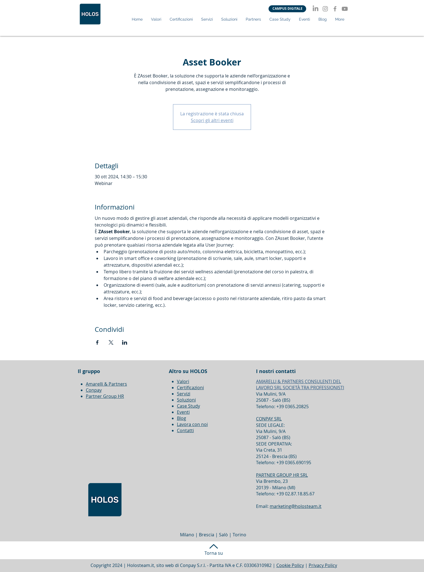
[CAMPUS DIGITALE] (287, 8)
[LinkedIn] (315, 8)
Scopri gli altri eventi (212, 120)
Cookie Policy (290, 565)
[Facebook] (335, 8)
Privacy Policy (323, 565)
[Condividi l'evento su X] (111, 342)
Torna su (213, 553)
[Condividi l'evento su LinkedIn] (124, 342)
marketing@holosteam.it (295, 506)
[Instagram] (325, 8)
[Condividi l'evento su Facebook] (97, 342)
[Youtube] (344, 8)
